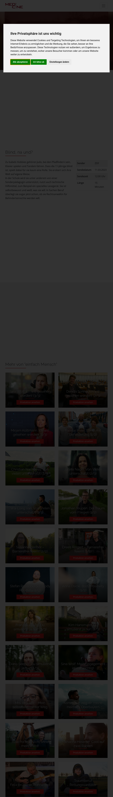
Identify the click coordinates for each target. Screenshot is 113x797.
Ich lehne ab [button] (38, 62)
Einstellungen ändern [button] (59, 62)
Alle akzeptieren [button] (20, 62)
